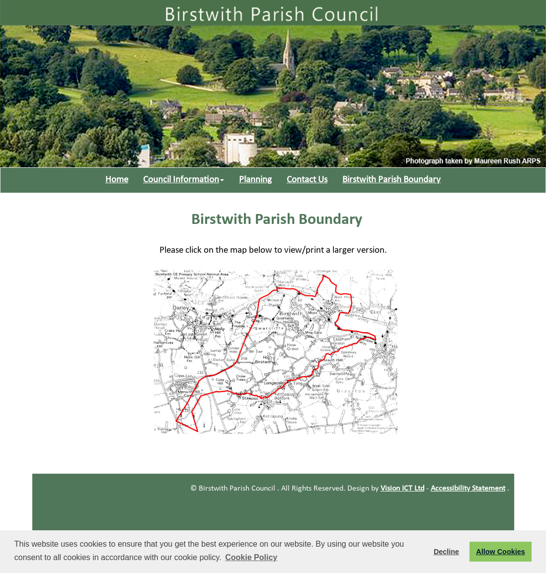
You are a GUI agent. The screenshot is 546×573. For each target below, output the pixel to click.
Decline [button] (446, 552)
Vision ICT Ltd (402, 489)
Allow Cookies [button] (500, 552)
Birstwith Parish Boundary (391, 180)
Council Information (183, 180)
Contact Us (307, 180)
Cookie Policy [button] (251, 557)
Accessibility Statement (468, 489)
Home (116, 180)
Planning (255, 180)
